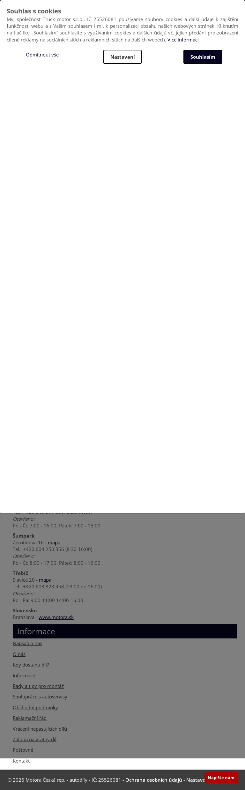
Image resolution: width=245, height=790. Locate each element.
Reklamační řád (30, 718)
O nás (19, 654)
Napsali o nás (27, 643)
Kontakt (21, 760)
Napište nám (221, 777)
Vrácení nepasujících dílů (40, 729)
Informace (24, 675)
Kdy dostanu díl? (31, 664)
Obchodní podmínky (35, 707)
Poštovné (23, 750)
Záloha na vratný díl (34, 739)
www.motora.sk (56, 617)
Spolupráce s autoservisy (40, 696)
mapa (54, 542)
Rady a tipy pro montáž (38, 686)
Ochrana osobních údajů (153, 780)
